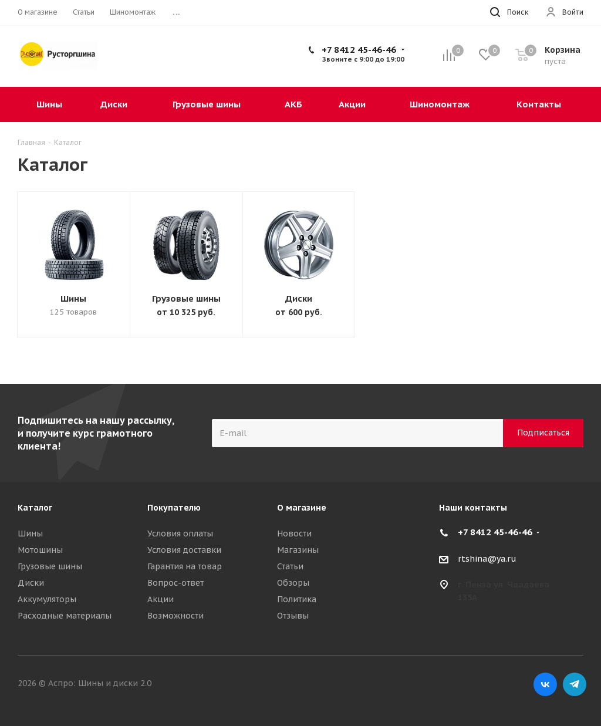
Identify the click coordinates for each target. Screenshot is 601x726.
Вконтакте (545, 684)
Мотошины (40, 550)
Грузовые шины (186, 298)
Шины (73, 298)
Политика (296, 599)
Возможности (175, 615)
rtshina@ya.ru (487, 558)
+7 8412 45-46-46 (359, 49)
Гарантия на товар (184, 566)
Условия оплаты (180, 533)
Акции (160, 599)
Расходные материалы (65, 615)
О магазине (301, 507)
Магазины (298, 550)
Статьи (290, 566)
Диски (298, 298)
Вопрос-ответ (175, 583)
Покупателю (174, 507)
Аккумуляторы (47, 599)
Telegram (574, 684)
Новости (294, 533)
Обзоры (293, 583)
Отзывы (293, 615)
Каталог (35, 507)
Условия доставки (184, 550)
